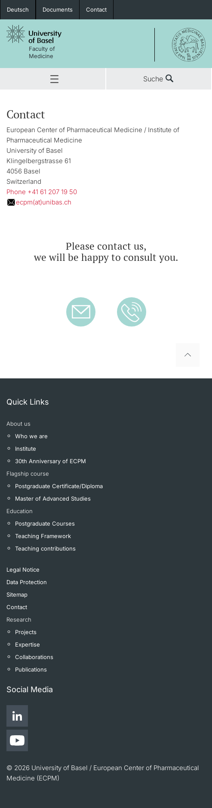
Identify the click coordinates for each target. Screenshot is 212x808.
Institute (25, 448)
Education (19, 511)
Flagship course (27, 473)
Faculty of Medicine (42, 52)
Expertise (27, 644)
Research (18, 619)
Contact (96, 9)
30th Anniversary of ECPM (50, 461)
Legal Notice (23, 569)
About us (18, 423)
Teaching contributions (45, 548)
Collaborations (34, 656)
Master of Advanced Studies (53, 498)
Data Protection (26, 582)
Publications (31, 669)
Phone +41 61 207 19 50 (41, 192)
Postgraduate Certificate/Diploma (59, 486)
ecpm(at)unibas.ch (43, 202)
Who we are (31, 436)
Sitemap (17, 594)
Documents (58, 9)
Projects (26, 631)
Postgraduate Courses (45, 523)
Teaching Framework (43, 535)
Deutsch (18, 9)
